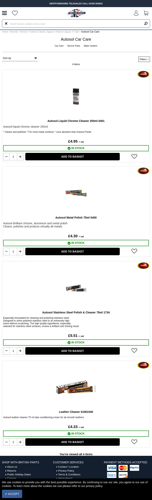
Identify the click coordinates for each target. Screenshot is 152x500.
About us (12, 466)
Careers (11, 478)
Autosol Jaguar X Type (67, 31)
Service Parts (74, 46)
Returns (11, 470)
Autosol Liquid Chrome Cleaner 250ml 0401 (76, 120)
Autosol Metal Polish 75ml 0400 (76, 217)
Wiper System (90, 46)
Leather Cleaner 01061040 (76, 411)
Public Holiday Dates (19, 474)
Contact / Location (68, 466)
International (65, 478)
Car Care (59, 46)
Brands (14, 31)
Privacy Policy (66, 470)
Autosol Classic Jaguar (41, 31)
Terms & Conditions (69, 474)
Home (5, 31)
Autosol (24, 31)
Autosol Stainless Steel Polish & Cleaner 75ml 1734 (76, 312)
